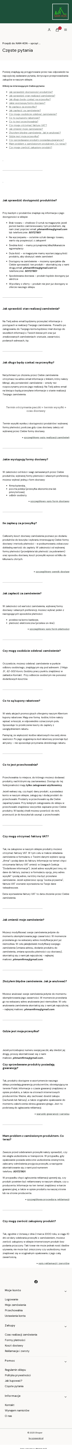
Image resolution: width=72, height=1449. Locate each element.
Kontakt (9, 1405)
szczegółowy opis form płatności (49, 629)
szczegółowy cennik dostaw (52, 571)
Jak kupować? (13, 1380)
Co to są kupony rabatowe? (24, 118)
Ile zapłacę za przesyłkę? (23, 106)
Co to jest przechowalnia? (23, 121)
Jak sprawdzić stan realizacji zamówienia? (32, 95)
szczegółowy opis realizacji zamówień (46, 437)
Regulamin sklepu (15, 1370)
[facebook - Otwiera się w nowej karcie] (36, 1282)
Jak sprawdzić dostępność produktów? (31, 92)
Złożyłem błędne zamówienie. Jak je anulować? (35, 132)
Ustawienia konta (15, 1316)
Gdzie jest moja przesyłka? (24, 136)
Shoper (38, 1432)
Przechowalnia (14, 1310)
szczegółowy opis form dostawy (49, 501)
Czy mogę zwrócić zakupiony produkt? (30, 147)
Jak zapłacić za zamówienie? (25, 110)
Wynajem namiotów (17, 1410)
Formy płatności (15, 1340)
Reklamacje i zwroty (17, 1351)
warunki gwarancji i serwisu (52, 1114)
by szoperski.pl (36, 1438)
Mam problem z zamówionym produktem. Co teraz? (38, 143)
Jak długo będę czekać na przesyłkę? (30, 99)
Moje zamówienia (15, 1305)
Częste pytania (14, 1386)
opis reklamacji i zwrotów (53, 1263)
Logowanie (11, 1299)
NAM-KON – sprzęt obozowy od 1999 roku (21, 43)
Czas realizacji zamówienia (21, 1334)
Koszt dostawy (14, 1345)
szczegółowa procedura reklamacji (48, 1199)
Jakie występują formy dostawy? (27, 103)
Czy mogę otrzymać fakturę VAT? (28, 125)
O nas (8, 1416)
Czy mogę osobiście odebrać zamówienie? (33, 114)
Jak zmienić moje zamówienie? (26, 129)
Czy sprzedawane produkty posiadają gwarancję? (36, 140)
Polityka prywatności (18, 1375)
